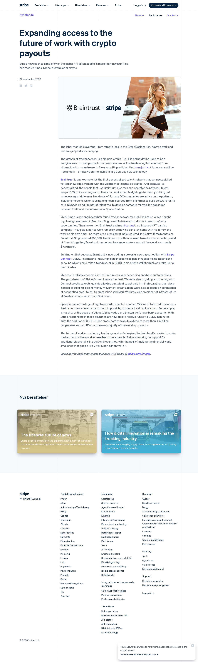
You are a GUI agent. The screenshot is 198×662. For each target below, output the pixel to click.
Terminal (65, 596)
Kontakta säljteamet (164, 5)
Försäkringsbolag (110, 562)
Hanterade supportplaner (155, 585)
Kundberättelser (151, 502)
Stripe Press (148, 564)
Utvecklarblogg (109, 632)
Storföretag (107, 498)
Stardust (129, 225)
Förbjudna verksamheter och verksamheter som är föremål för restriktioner (159, 523)
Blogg (145, 507)
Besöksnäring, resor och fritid (116, 558)
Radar (63, 579)
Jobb (145, 556)
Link (62, 562)
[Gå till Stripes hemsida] (23, 494)
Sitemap (146, 535)
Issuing (64, 558)
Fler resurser (149, 544)
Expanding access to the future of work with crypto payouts (68, 42)
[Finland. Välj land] (30, 499)
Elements (65, 536)
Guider (145, 498)
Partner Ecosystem (111, 594)
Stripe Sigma (67, 587)
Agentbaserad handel (112, 507)
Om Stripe (172, 15)
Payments (65, 566)
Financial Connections (71, 545)
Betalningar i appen (111, 532)
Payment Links (68, 570)
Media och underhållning (114, 566)
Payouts (64, 574)
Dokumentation (109, 611)
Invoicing (65, 553)
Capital (64, 515)
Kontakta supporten (153, 580)
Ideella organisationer (112, 570)
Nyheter (139, 15)
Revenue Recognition (71, 583)
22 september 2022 (30, 79)
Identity (64, 549)
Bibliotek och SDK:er (111, 628)
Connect (64, 528)
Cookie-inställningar (152, 539)
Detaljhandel (107, 574)
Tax (62, 591)
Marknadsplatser (110, 536)
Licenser (146, 531)
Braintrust (67, 179)
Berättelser (155, 15)
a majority (141, 167)
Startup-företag (109, 502)
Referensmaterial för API (114, 615)
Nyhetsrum (27, 14)
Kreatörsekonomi (110, 553)
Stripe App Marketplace (113, 590)
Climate (64, 524)
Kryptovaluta (108, 511)
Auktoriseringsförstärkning (74, 507)
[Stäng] (192, 646)
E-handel (106, 515)
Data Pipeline (67, 532)
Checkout (65, 519)
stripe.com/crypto (139, 353)
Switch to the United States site (139, 654)
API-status (107, 619)
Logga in (140, 5)
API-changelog (109, 623)
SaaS (104, 545)
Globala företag (109, 528)
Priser (118, 5)
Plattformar (107, 541)
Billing (63, 511)
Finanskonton (67, 541)
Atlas (63, 502)
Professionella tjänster (113, 599)
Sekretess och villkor (153, 515)
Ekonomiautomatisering (113, 524)
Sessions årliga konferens (155, 511)
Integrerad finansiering (113, 519)
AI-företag (106, 549)
